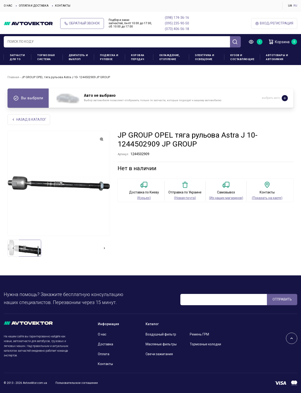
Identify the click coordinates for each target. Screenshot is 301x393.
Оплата (103, 354)
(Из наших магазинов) (226, 198)
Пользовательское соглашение (76, 383)
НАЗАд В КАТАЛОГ (29, 120)
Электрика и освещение (204, 57)
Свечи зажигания (159, 354)
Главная (13, 77)
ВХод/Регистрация (274, 23)
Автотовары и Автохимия (277, 57)
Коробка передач (137, 57)
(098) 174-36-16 (177, 17)
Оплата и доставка (33, 5)
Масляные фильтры (161, 344)
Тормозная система (46, 57)
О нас (8, 5)
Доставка (105, 344)
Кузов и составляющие (242, 57)
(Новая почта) (185, 198)
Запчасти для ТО (17, 57)
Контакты (62, 5)
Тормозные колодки (205, 344)
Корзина (278, 42)
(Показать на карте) (267, 198)
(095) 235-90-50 (177, 23)
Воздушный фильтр (161, 334)
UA (290, 5)
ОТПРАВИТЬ (282, 299)
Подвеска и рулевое (109, 57)
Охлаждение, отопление (169, 57)
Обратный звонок (82, 23)
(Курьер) (144, 198)
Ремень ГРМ (199, 334)
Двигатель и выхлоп (78, 57)
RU (295, 5)
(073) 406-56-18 (177, 29)
